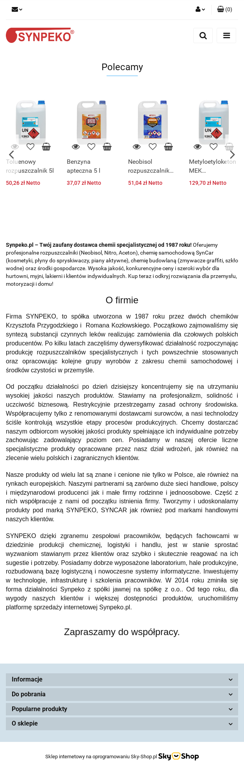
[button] (224, 9)
